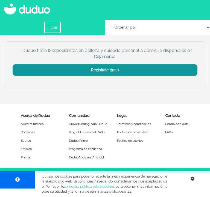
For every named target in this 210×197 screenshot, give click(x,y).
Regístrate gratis (105, 70)
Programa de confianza (85, 149)
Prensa (26, 157)
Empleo (26, 149)
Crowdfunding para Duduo (88, 124)
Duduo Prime (78, 141)
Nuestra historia (32, 124)
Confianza (28, 132)
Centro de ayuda (177, 124)
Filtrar (52, 27)
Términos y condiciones (134, 124)
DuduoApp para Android (86, 157)
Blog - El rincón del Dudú (87, 132)
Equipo (26, 141)
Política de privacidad (132, 132)
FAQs (169, 132)
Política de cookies (130, 141)
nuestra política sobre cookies (91, 186)
